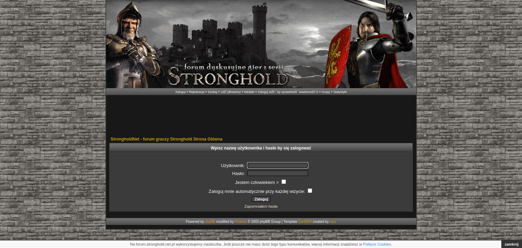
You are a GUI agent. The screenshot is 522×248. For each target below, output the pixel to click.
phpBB (210, 222)
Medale (249, 92)
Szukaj (212, 92)
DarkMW (305, 222)
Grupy (325, 92)
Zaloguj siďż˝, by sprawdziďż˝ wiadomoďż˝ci (288, 92)
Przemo (240, 222)
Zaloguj (180, 92)
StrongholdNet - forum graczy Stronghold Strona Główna (167, 139)
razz (333, 222)
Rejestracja (196, 92)
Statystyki (340, 92)
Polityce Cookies (377, 244)
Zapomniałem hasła (261, 206)
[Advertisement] (261, 116)
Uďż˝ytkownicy (231, 92)
